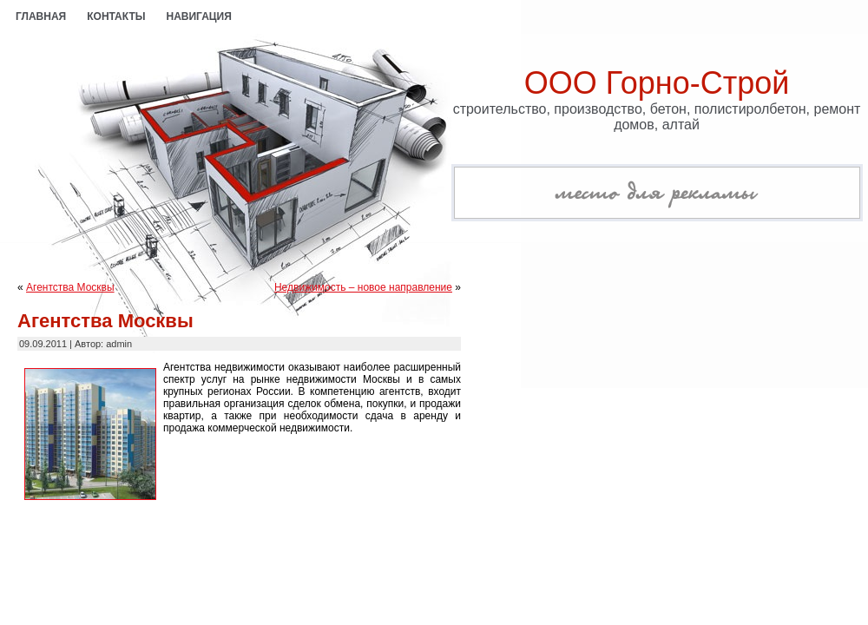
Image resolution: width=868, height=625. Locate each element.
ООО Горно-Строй (657, 83)
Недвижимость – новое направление (363, 287)
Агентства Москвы (70, 287)
